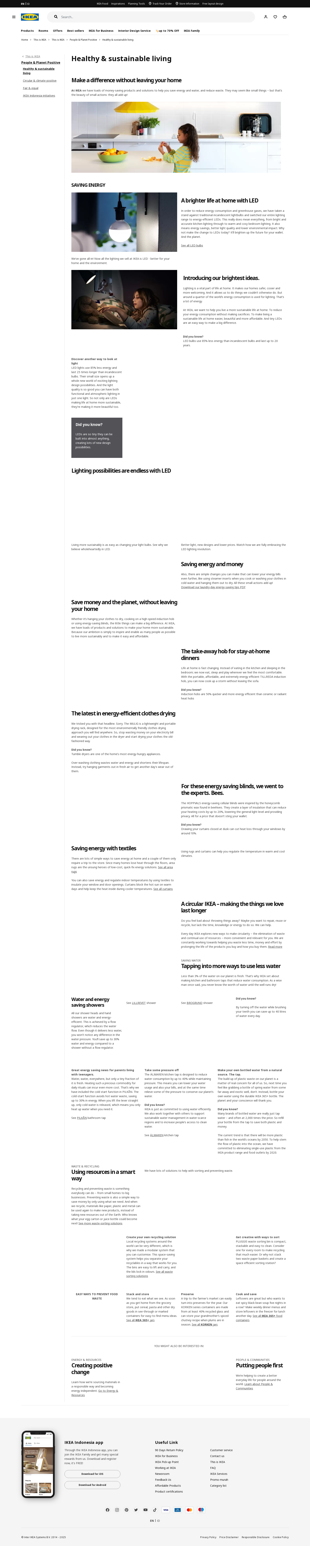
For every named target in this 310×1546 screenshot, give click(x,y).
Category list (218, 1485)
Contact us (217, 1456)
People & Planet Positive (83, 39)
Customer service (221, 1450)
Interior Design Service (134, 31)
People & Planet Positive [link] (40, 62)
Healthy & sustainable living (117, 39)
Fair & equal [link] (30, 88)
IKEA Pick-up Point (167, 1462)
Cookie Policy (281, 1537)
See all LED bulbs (192, 245)
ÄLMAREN (157, 1135)
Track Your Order (162, 3)
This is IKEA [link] (32, 56)
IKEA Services (218, 1474)
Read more (275, 947)
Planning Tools (136, 3)
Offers (57, 31)
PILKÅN (82, 1118)
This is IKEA (39, 39)
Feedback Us (163, 1480)
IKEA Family (192, 31)
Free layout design (212, 3)
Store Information (189, 3)
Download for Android (92, 1485)
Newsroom (162, 1474)
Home (24, 39)
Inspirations (118, 3)
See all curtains (163, 889)
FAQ (213, 1468)
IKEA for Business (101, 31)
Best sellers (75, 31)
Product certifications (169, 1491)
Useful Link (166, 1442)
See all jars (140, 1320)
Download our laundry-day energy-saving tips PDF (213, 587)
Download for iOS (92, 1474)
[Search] (158, 17)
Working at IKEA (165, 1468)
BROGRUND (194, 1003)
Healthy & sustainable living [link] (39, 71)
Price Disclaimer (229, 1537)
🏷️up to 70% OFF (167, 31)
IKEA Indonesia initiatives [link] (39, 95)
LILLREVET (139, 1003)
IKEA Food (102, 3)
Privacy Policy (208, 1537)
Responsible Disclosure (256, 1537)
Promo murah (219, 1480)
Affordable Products (168, 1485)
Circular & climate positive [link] (40, 80)
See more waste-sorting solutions (100, 1223)
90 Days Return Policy (169, 1450)
